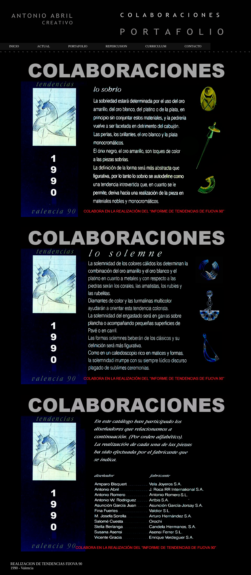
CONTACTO (193, 46)
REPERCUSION (116, 46)
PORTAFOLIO (77, 46)
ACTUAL (43, 46)
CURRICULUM (155, 46)
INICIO (14, 46)
